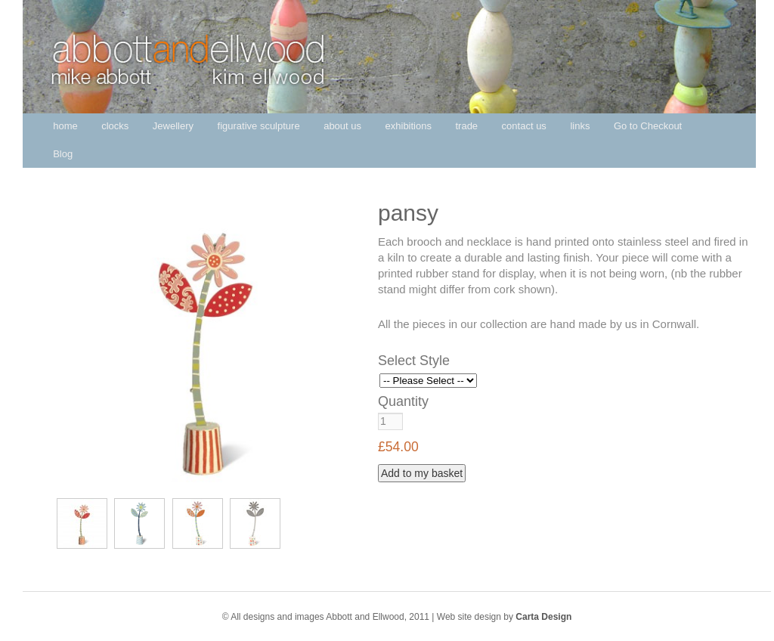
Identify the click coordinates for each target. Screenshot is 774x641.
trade (466, 126)
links (580, 126)
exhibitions (408, 126)
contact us (524, 126)
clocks (114, 126)
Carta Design (543, 617)
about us (342, 126)
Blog (63, 153)
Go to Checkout (648, 126)
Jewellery (173, 126)
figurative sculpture (259, 126)
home (65, 126)
